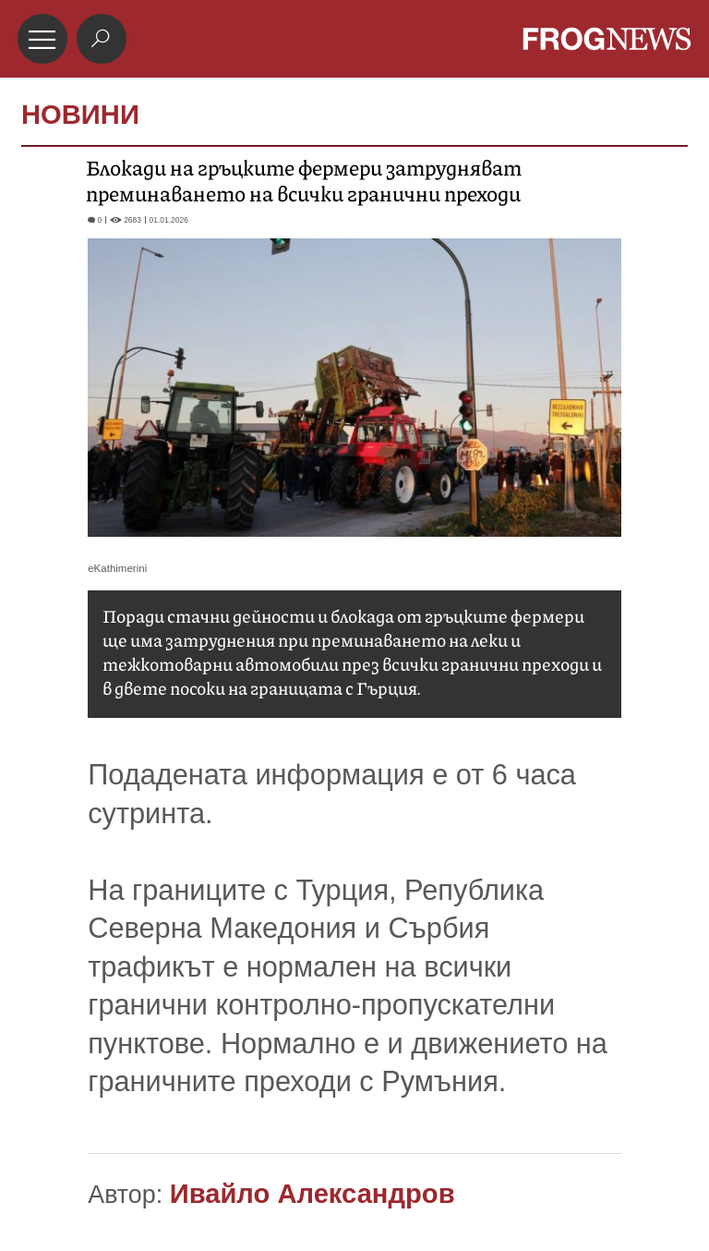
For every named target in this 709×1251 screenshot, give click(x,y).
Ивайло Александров (312, 1193)
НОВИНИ (80, 114)
